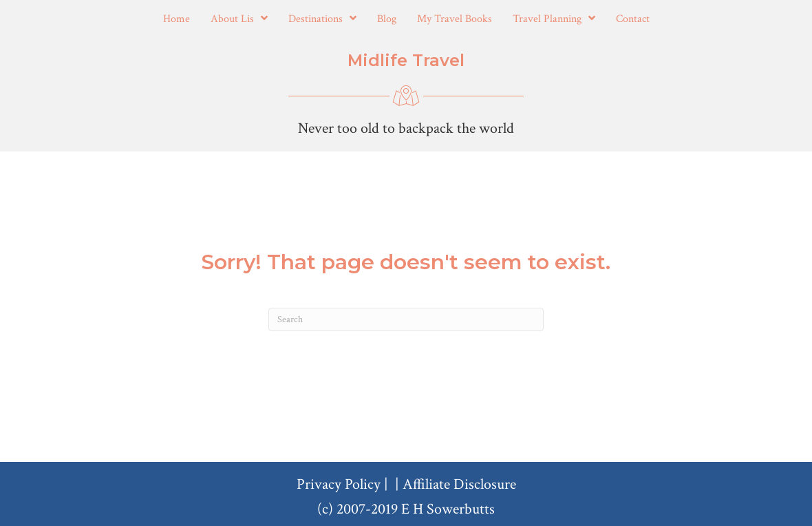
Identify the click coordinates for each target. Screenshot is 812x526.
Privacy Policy (339, 484)
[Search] (406, 319)
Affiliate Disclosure (459, 484)
